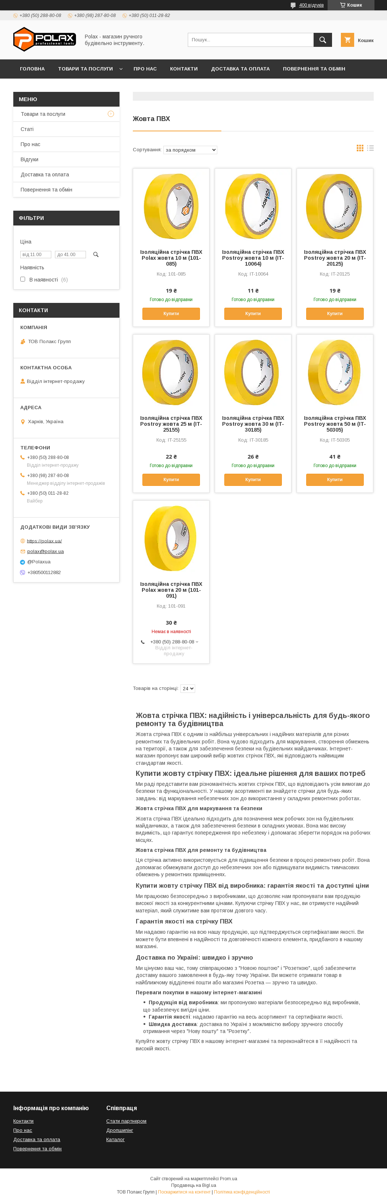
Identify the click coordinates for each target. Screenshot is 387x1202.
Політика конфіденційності (242, 1192)
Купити (171, 313)
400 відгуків (311, 5)
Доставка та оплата (240, 69)
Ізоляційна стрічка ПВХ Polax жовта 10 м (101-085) (171, 258)
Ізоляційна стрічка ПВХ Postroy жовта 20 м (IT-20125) (335, 258)
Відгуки (30, 88)
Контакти (184, 69)
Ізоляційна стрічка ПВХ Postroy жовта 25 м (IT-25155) (171, 424)
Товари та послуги (85, 69)
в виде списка (370, 150)
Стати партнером (126, 1121)
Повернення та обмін (314, 69)
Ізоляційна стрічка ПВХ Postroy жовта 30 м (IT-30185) (253, 424)
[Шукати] (323, 40)
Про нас (145, 69)
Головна (32, 69)
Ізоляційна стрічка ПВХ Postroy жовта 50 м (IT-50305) (335, 424)
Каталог (115, 1139)
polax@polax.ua (45, 551)
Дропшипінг (119, 1130)
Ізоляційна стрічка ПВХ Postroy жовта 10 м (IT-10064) (253, 258)
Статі (27, 129)
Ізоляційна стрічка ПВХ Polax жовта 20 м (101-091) (171, 590)
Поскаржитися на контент (184, 1192)
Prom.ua (228, 1178)
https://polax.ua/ (44, 540)
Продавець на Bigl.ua (193, 1185)
